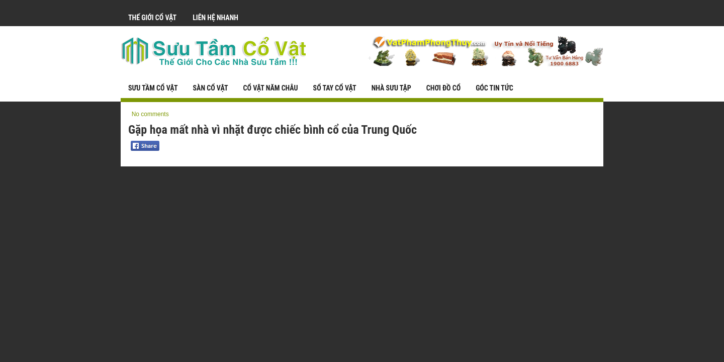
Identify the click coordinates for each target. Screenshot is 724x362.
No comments (150, 114)
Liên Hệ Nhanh (215, 18)
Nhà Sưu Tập (391, 88)
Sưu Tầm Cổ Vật (152, 88)
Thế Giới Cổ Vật (152, 18)
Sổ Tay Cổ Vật (334, 88)
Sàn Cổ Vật (210, 88)
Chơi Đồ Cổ (443, 88)
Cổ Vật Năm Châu (270, 88)
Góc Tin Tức (494, 88)
